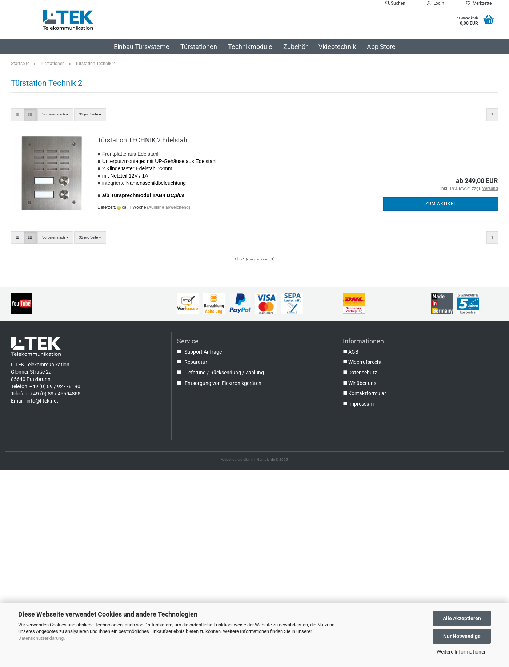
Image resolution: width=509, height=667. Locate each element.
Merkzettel (479, 3)
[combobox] (55, 114)
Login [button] (435, 3)
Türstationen (198, 46)
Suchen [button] (395, 3)
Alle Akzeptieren (462, 618)
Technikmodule (250, 46)
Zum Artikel (440, 203)
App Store (381, 46)
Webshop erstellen (236, 459)
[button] (17, 114)
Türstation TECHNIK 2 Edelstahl (143, 140)
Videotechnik (337, 46)
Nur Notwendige (462, 636)
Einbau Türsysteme (141, 46)
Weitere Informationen (462, 652)
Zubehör (295, 46)
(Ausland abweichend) (168, 207)
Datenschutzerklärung (41, 638)
